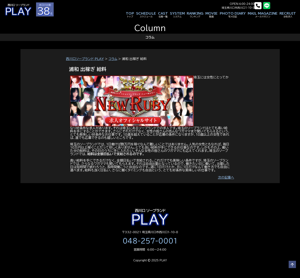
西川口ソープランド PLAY (85, 58)
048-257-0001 (150, 241)
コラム (113, 58)
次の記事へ (226, 177)
